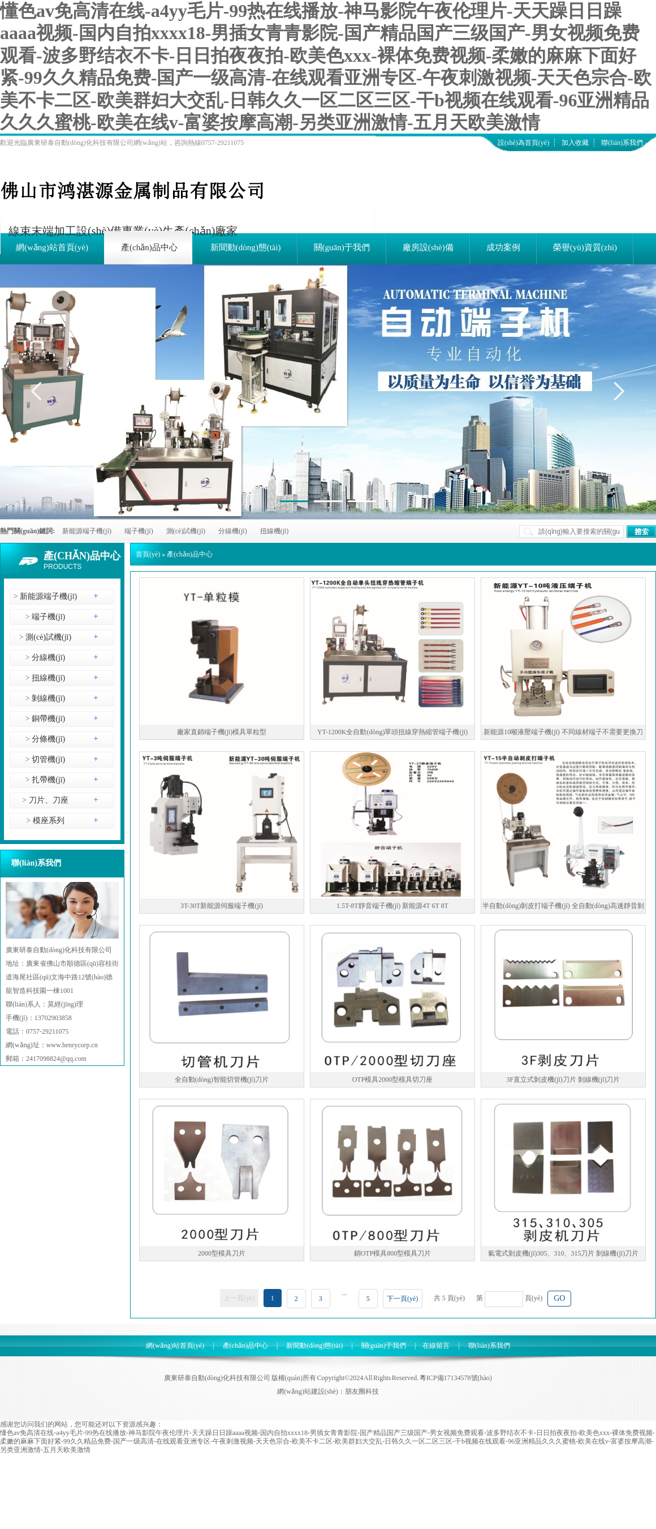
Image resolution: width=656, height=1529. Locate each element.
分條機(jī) (48, 739)
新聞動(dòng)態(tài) (314, 1346)
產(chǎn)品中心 (82, 556)
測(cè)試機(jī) (185, 531)
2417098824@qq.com (56, 1059)
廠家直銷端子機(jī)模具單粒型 (222, 732)
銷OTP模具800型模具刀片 (392, 1253)
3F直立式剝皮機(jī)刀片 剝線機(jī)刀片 (563, 1079)
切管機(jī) (48, 759)
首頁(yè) (148, 554)
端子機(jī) (138, 531)
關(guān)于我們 (383, 1346)
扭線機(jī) (274, 531)
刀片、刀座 (47, 800)
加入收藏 (575, 143)
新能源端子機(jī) (86, 531)
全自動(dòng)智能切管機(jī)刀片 (222, 1079)
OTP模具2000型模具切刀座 (392, 1079)
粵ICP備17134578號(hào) (456, 1378)
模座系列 (47, 820)
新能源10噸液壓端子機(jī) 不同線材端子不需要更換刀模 (563, 733)
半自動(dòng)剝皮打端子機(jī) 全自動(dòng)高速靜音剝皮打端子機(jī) (563, 907)
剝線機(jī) (48, 698)
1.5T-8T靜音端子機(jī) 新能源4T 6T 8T (392, 906)
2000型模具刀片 (221, 1253)
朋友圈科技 (362, 1391)
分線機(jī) (232, 531)
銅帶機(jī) (48, 718)
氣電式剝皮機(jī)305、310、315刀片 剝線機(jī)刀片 (563, 1253)
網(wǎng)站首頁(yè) (175, 1346)
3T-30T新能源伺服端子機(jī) (221, 906)
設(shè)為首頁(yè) (523, 143)
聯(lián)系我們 (622, 143)
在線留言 (436, 1346)
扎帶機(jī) (48, 780)
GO (559, 1298)
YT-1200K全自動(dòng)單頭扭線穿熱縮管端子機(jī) (392, 732)
